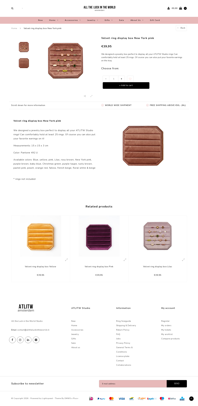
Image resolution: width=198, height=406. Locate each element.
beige (92, 167)
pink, (51, 159)
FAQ (118, 334)
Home (53, 20)
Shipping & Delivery (126, 325)
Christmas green (52, 163)
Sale (121, 20)
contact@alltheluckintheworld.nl (33, 330)
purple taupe (69, 163)
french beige (64, 167)
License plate (122, 356)
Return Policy (123, 330)
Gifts (109, 20)
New (40, 20)
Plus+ (75, 398)
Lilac (57, 159)
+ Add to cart (126, 85)
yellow (43, 159)
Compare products (170, 338)
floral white (79, 167)
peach (30, 167)
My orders (166, 325)
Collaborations (123, 365)
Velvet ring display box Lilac (157, 266)
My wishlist (167, 334)
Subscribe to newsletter (27, 383)
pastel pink (19, 167)
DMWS (68, 398)
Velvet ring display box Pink (99, 266)
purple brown (21, 163)
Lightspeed (47, 398)
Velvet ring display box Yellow (40, 266)
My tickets (166, 330)
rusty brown (85, 163)
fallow (52, 167)
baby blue (35, 163)
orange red (41, 167)
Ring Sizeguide (123, 321)
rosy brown (67, 159)
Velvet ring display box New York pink (42, 28)
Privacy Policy (123, 343)
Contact (120, 360)
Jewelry (92, 20)
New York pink (83, 159)
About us (137, 20)
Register (165, 321)
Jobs (118, 338)
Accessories (73, 20)
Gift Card (155, 20)
